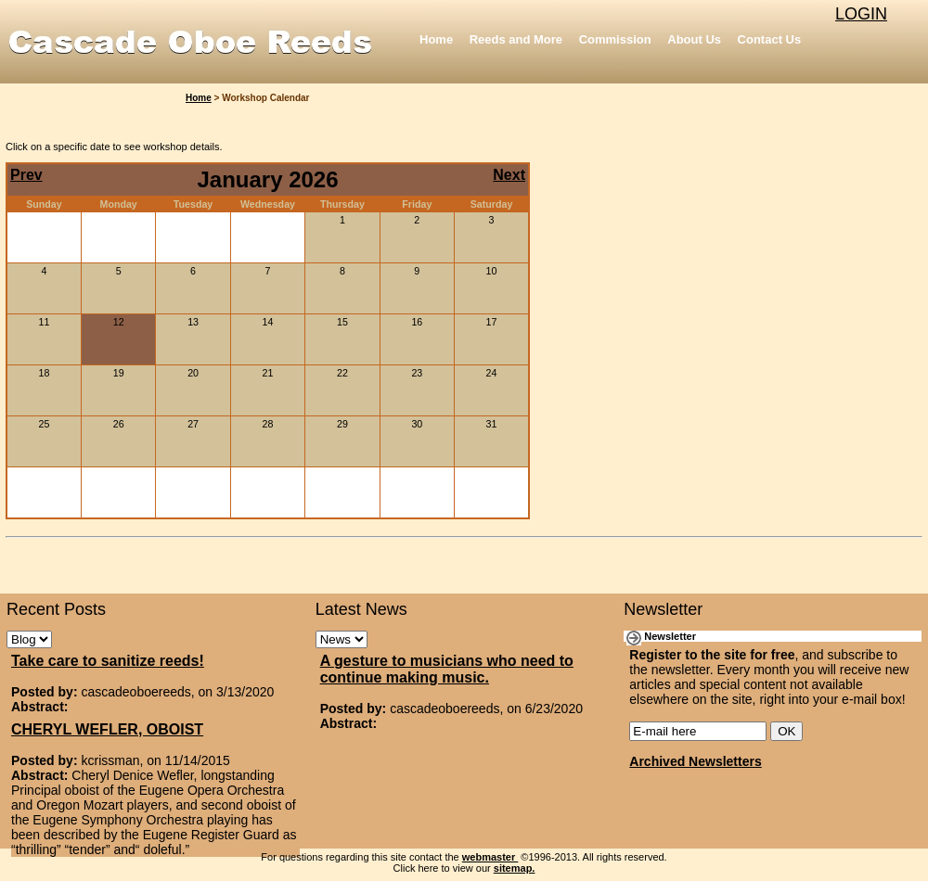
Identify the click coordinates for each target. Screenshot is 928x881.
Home (436, 39)
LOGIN (861, 14)
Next (509, 175)
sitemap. (514, 868)
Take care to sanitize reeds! (107, 661)
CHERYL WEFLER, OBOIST (107, 729)
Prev (26, 175)
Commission (615, 39)
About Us (694, 39)
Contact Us (770, 39)
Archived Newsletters (695, 761)
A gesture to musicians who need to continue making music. (447, 669)
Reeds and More (516, 39)
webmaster (490, 856)
